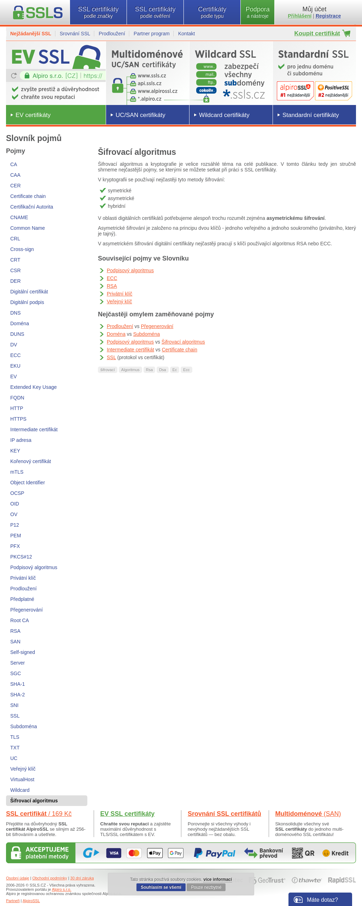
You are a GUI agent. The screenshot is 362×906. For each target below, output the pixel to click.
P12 (14, 525)
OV (13, 514)
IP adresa (20, 440)
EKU (15, 366)
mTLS (16, 472)
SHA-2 (17, 694)
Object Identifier (27, 482)
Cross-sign (22, 249)
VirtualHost (22, 779)
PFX (15, 546)
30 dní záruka (82, 878)
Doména (19, 323)
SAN (15, 641)
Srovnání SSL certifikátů (224, 813)
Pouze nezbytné (206, 887)
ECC (15, 355)
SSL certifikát (39, 813)
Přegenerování (26, 610)
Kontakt (186, 33)
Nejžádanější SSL (30, 33)
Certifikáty (212, 12)
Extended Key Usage (33, 387)
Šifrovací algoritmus (183, 342)
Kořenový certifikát (30, 461)
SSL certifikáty (98, 12)
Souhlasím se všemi (161, 887)
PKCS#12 (21, 557)
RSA (15, 631)
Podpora (257, 12)
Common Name (27, 228)
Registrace (328, 16)
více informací (217, 879)
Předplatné (22, 599)
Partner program (152, 33)
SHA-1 (17, 684)
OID (14, 504)
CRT (15, 260)
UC (13, 758)
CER (15, 185)
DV (13, 344)
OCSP (17, 493)
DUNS (17, 334)
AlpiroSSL (31, 901)
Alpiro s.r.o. (61, 889)
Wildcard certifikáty (224, 115)
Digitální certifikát (29, 291)
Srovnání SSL (75, 33)
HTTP (16, 408)
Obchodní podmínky (49, 878)
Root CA (19, 620)
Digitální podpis (27, 302)
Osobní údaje (17, 878)
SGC (15, 673)
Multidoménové (308, 813)
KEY (15, 451)
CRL (15, 238)
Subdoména (23, 726)
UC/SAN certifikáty (140, 115)
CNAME (19, 217)
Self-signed (22, 652)
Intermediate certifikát (34, 429)
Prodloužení (112, 33)
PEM (15, 535)
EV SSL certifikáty (127, 813)
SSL (14, 716)
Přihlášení (300, 16)
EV (13, 376)
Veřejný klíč (23, 769)
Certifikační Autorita (31, 207)
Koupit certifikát (317, 33)
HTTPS (18, 419)
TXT (14, 747)
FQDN (17, 398)
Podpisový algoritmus (33, 567)
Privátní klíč (23, 578)
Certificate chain (28, 196)
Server (17, 663)
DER (15, 281)
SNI (14, 705)
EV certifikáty (33, 115)
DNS (15, 313)
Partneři (13, 901)
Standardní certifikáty (310, 115)
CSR (15, 270)
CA (13, 164)
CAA (15, 175)
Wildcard (19, 790)
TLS (14, 737)
